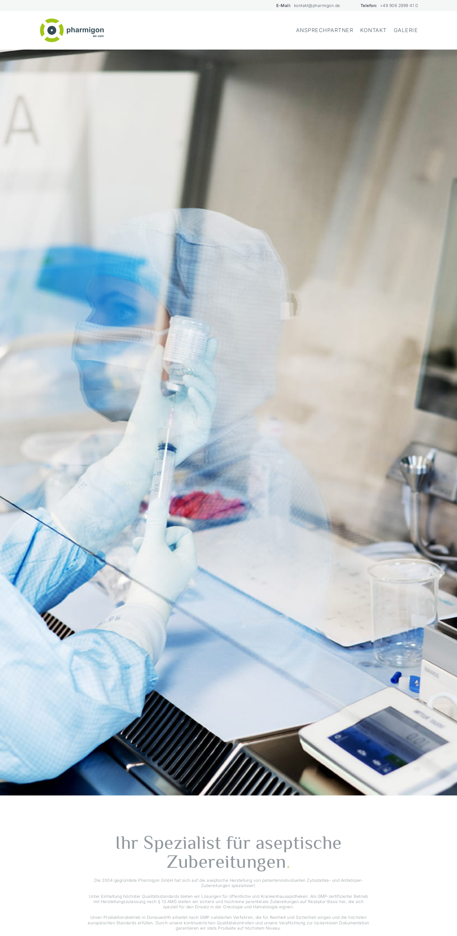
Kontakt (373, 30)
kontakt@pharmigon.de (317, 5)
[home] (72, 30)
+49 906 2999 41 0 (399, 5)
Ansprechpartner (325, 30)
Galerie (406, 30)
